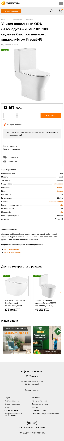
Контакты (36, 398)
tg (35, 423)
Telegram (34, 376)
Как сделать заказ (39, 401)
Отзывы (7, 407)
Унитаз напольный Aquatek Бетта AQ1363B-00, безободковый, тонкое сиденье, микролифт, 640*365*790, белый (46, 307)
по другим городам (12, 252)
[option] (17, 293)
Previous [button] (3, 292)
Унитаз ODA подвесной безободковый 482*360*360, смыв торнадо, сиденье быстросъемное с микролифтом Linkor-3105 (16, 307)
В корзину (50, 115)
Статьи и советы (11, 410)
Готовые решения (12, 404)
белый (60, 191)
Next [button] (60, 292)
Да (61, 205)
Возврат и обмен (39, 410)
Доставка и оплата (40, 404)
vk (29, 423)
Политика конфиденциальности (45, 413)
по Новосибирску (11, 249)
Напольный (58, 184)
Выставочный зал (12, 401)
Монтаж (35, 407)
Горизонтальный (56, 201)
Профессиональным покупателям (13, 414)
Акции (7, 398)
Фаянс (60, 187)
